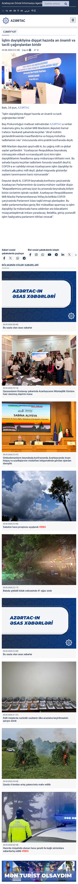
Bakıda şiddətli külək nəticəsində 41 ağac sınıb (27, 590)
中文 (33, 10)
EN (10, 10)
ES (22, 10)
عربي (27, 10)
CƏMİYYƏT (10, 31)
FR (18, 10)
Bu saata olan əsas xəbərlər (17, 327)
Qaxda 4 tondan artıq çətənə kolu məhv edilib (27, 784)
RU (7, 10)
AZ (3, 10)
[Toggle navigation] (72, 19)
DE (14, 10)
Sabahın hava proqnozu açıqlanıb (24, 527)
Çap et (26, 50)
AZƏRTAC (23, 107)
